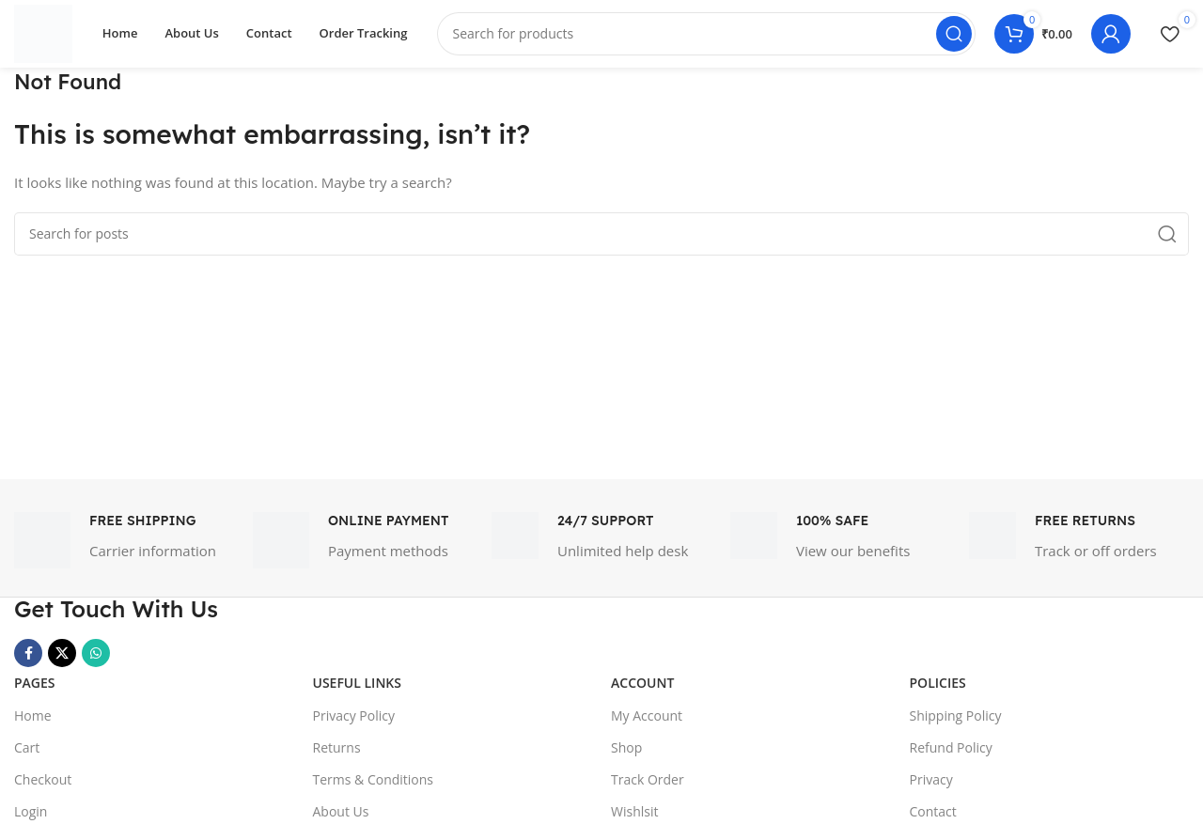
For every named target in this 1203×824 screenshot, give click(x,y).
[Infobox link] (124, 549)
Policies (938, 691)
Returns (337, 755)
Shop (626, 755)
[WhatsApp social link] (96, 661)
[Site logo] (47, 35)
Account (642, 691)
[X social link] (62, 661)
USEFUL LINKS (357, 691)
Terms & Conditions (373, 787)
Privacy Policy (354, 723)
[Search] (710, 37)
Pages (34, 691)
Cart (26, 755)
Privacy (931, 787)
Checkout (42, 787)
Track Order (647, 787)
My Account (646, 723)
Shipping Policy (956, 723)
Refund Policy (951, 755)
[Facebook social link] (28, 661)
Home (33, 723)
